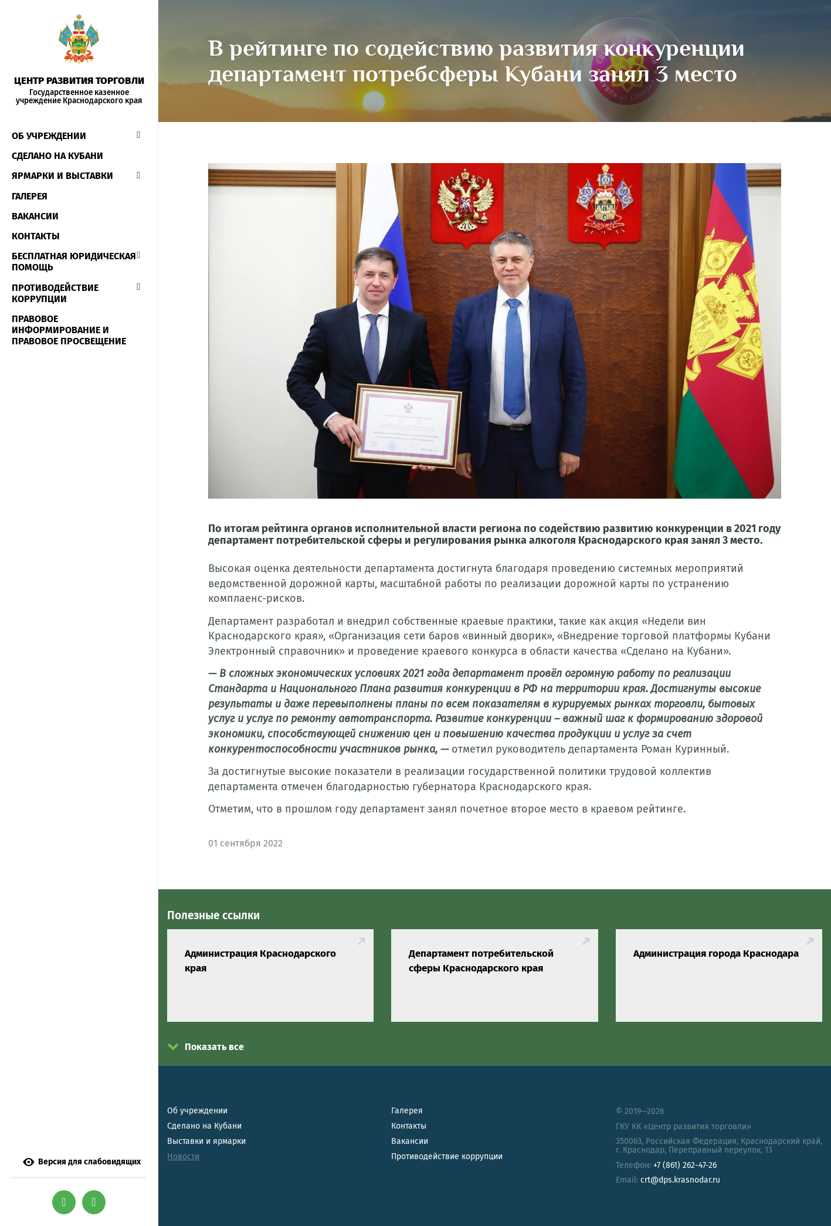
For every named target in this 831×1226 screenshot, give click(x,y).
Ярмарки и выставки (62, 175)
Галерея (30, 196)
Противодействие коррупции (55, 293)
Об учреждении (49, 135)
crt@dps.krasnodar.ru (680, 1180)
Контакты (36, 236)
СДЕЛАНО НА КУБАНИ (57, 155)
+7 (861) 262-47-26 (685, 1165)
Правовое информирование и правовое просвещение (69, 330)
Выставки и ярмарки (206, 1141)
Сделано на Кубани (204, 1126)
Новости (183, 1156)
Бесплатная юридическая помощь (74, 261)
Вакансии (35, 216)
